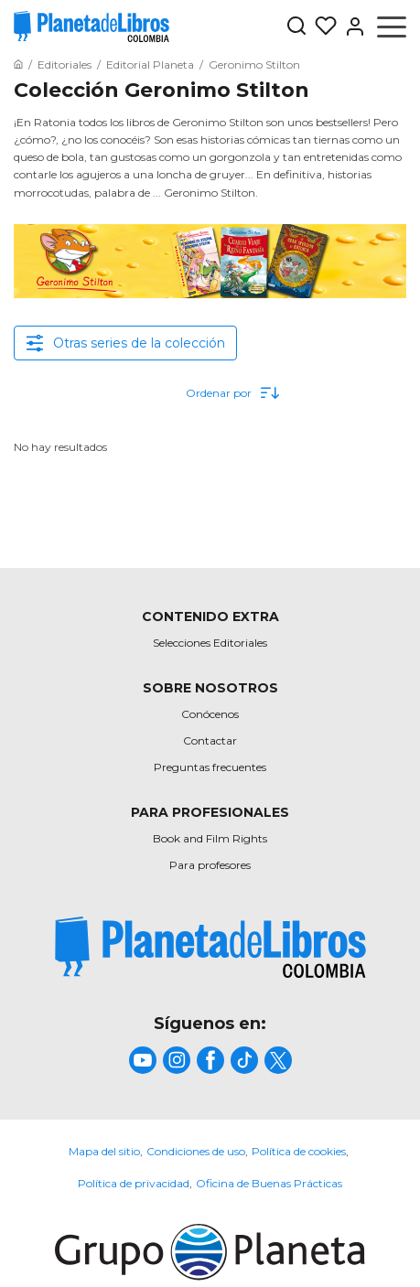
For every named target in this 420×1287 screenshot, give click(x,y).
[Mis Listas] (322, 27)
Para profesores (210, 865)
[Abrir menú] (391, 26)
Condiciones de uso (195, 1151)
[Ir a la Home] (18, 64)
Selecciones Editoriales (210, 642)
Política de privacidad (133, 1183)
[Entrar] (351, 27)
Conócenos (210, 714)
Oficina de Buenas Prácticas (269, 1183)
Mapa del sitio (104, 1151)
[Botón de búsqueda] (296, 27)
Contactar (210, 740)
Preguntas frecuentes (210, 767)
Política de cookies (299, 1151)
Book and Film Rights (210, 838)
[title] (210, 947)
